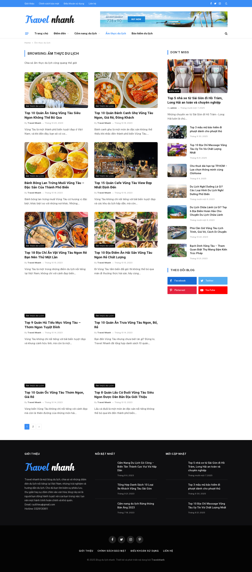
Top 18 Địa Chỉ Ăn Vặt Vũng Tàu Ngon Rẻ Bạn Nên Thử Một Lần (55, 255)
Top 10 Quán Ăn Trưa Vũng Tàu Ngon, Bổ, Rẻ (126, 325)
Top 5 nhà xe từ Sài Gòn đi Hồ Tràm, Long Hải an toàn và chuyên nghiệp (195, 100)
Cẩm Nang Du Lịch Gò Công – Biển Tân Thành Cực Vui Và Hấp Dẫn (137, 466)
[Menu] (27, 33)
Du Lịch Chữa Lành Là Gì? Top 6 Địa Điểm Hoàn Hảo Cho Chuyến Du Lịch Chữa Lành (208, 211)
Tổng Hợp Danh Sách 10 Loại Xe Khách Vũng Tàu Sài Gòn (135, 486)
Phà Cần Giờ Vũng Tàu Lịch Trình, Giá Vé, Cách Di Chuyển (208, 230)
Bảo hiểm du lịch (142, 33)
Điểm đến (60, 33)
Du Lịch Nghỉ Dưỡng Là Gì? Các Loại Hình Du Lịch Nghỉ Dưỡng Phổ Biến (206, 190)
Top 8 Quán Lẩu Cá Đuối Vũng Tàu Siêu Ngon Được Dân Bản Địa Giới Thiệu (124, 394)
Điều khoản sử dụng (74, 3)
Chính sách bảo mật (49, 3)
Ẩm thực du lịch (116, 33)
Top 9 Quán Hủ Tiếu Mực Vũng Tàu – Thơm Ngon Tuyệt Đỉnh (52, 325)
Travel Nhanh (34, 123)
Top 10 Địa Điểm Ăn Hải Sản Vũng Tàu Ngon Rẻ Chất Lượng (123, 255)
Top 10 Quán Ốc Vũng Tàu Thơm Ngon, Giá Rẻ (54, 394)
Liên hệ (92, 3)
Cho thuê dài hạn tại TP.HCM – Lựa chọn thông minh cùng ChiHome (208, 169)
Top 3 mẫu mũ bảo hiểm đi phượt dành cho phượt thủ (206, 129)
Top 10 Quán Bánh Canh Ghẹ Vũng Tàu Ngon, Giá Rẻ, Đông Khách (123, 115)
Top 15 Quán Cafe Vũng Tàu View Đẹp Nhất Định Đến (123, 185)
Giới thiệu (29, 3)
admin (173, 108)
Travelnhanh (157, 560)
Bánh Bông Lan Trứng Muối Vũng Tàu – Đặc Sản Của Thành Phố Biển (54, 185)
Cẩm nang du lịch (85, 33)
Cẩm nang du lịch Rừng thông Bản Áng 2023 (135, 505)
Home (27, 43)
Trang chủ (41, 33)
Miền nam (174, 91)
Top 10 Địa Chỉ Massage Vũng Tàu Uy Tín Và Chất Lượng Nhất (208, 149)
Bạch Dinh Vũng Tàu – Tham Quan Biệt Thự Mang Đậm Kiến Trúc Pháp (208, 249)
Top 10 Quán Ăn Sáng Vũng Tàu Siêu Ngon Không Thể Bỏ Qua (52, 115)
